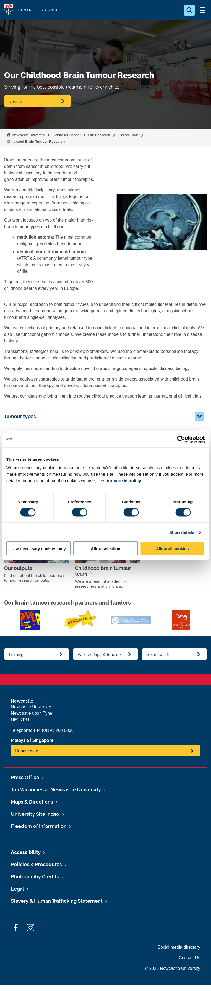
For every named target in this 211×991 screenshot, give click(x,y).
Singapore (43, 740)
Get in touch (157, 654)
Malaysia (20, 740)
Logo (8, 10)
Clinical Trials (128, 135)
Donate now (26, 751)
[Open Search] (189, 10)
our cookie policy (123, 480)
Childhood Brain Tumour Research (36, 141)
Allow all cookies (172, 548)
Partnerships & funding (99, 654)
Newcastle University (28, 135)
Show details (181, 532)
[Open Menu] (202, 10)
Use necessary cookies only (39, 548)
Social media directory (179, 947)
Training (16, 654)
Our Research (99, 135)
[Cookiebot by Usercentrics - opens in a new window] (181, 439)
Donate (15, 101)
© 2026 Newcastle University (172, 968)
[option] (30, 619)
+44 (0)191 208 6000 (53, 730)
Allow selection (105, 548)
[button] (199, 416)
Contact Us (189, 958)
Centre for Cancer (66, 135)
